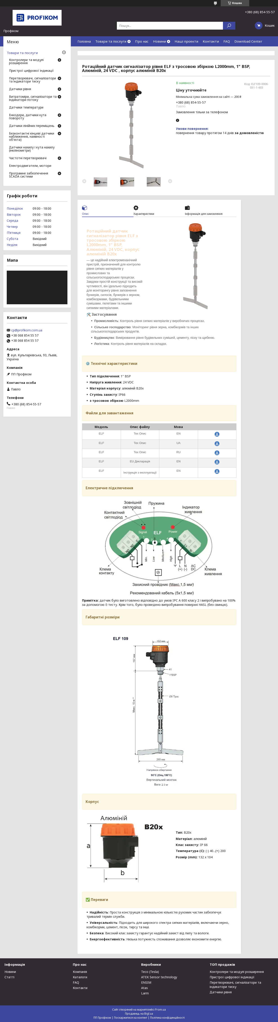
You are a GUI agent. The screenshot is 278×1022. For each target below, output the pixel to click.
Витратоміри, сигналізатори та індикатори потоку (33, 98)
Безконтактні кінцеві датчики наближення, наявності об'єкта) (31, 137)
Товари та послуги (110, 41)
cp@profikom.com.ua (26, 330)
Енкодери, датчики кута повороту (27, 116)
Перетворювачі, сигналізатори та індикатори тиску (32, 80)
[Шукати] (229, 26)
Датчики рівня (20, 89)
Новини (159, 41)
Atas (144, 988)
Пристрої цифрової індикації (31, 71)
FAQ (226, 41)
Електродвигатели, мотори (30, 166)
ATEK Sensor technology (159, 977)
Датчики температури (26, 107)
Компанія (80, 972)
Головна (84, 41)
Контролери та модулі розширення (26, 61)
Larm (145, 993)
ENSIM (146, 982)
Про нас (142, 41)
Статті (9, 977)
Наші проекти (186, 41)
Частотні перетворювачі (28, 158)
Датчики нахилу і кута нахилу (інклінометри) (32, 149)
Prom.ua (160, 1009)
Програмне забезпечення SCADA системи (28, 175)
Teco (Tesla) (150, 972)
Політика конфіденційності (167, 1018)
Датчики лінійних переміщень (31, 126)
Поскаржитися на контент (130, 1018)
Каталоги (80, 977)
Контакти (211, 41)
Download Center (248, 41)
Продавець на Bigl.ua (139, 1013)
